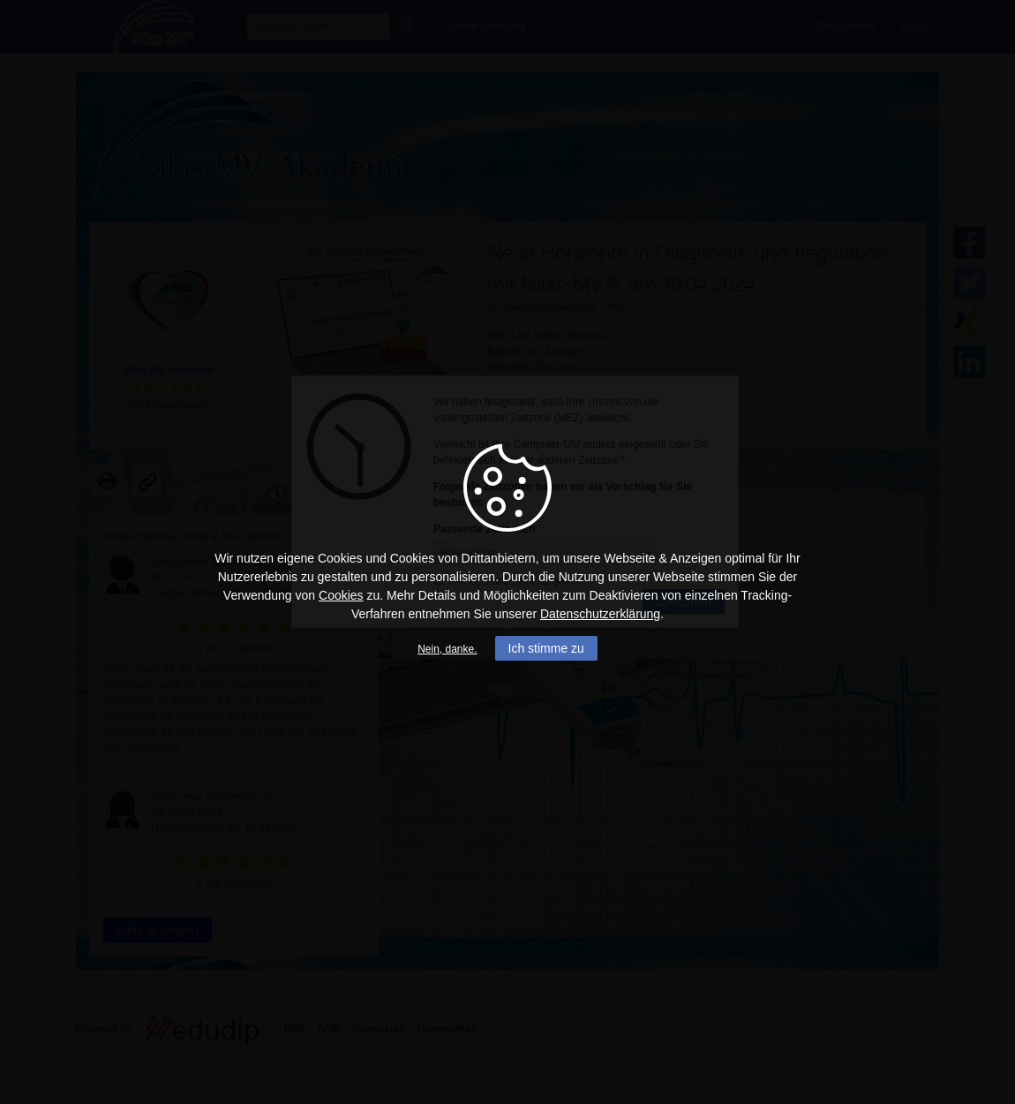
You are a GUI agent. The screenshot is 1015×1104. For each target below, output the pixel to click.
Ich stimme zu (546, 648)
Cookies (341, 595)
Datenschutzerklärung (600, 614)
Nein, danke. (447, 649)
